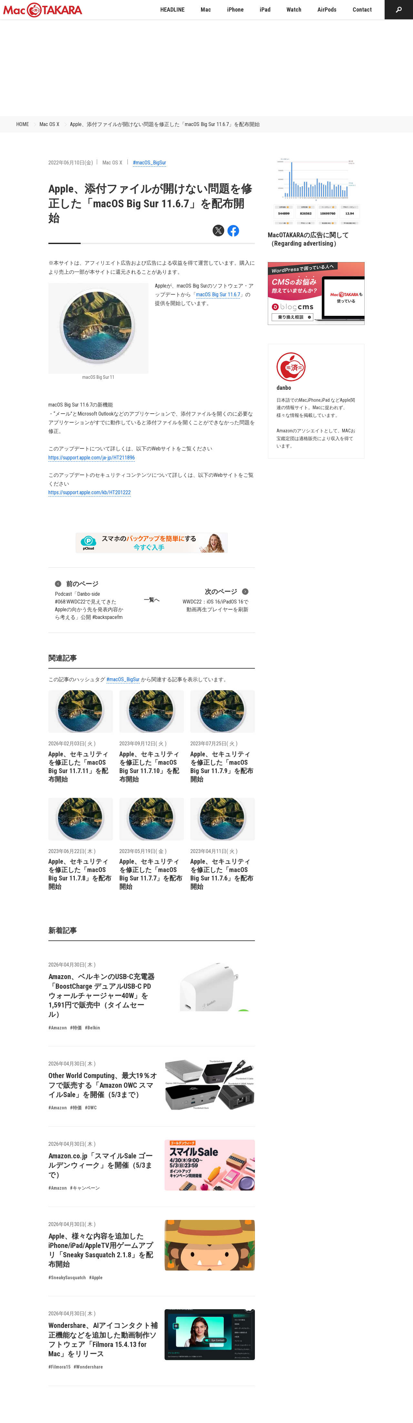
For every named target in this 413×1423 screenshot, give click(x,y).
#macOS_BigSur (149, 163)
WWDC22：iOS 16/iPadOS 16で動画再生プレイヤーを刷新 (215, 600)
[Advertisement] (206, 68)
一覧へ (151, 600)
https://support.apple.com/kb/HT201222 (89, 492)
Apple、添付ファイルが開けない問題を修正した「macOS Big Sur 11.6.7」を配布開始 (165, 124)
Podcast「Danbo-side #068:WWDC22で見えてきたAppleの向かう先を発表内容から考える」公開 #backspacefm (89, 599)
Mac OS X (49, 124)
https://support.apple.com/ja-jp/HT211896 (91, 458)
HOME (22, 124)
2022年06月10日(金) (70, 163)
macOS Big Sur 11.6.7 (218, 294)
